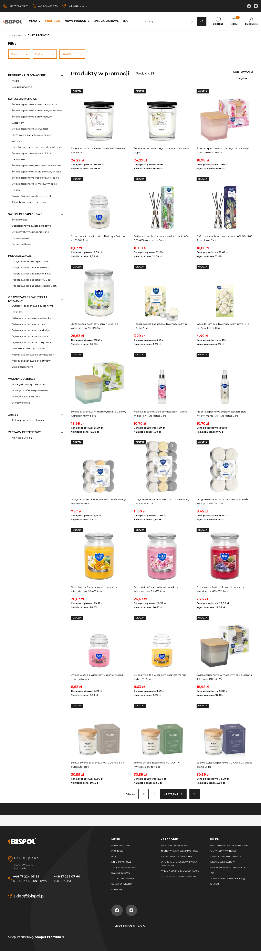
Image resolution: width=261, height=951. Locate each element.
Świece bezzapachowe (174, 845)
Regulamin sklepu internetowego (230, 845)
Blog (114, 856)
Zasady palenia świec (124, 867)
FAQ (211, 873)
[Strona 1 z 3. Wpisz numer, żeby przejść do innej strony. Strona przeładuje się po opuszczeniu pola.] (143, 794)
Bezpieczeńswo (120, 873)
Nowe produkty (120, 845)
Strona (131, 794)
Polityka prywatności (222, 851)
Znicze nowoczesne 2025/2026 (178, 876)
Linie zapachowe (121, 862)
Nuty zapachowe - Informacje (227, 867)
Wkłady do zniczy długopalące (179, 871)
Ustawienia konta (121, 884)
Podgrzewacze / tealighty (176, 856)
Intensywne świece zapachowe (179, 851)
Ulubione (117, 889)
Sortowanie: (243, 71)
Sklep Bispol (15, 35)
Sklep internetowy (34, 937)
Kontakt (214, 884)
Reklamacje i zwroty (222, 862)
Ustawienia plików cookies (225, 878)
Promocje (117, 851)
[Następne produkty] (173, 794)
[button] (201, 21)
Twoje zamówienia (122, 878)
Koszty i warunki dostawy (225, 856)
